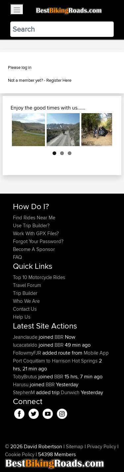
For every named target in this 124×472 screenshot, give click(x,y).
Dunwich (70, 392)
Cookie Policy (19, 454)
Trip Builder (25, 293)
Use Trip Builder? (31, 225)
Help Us (21, 316)
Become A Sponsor (34, 249)
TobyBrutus (25, 376)
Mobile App (96, 352)
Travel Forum (27, 285)
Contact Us (25, 308)
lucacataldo (26, 344)
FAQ (17, 257)
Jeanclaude (26, 336)
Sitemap (74, 446)
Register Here (58, 80)
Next (102, 129)
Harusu (21, 384)
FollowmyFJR (27, 352)
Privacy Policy (101, 446)
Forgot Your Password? (38, 241)
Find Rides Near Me (34, 217)
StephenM (24, 392)
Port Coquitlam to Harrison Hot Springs (55, 360)
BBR (59, 336)
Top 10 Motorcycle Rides (39, 277)
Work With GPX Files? (36, 233)
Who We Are (26, 301)
